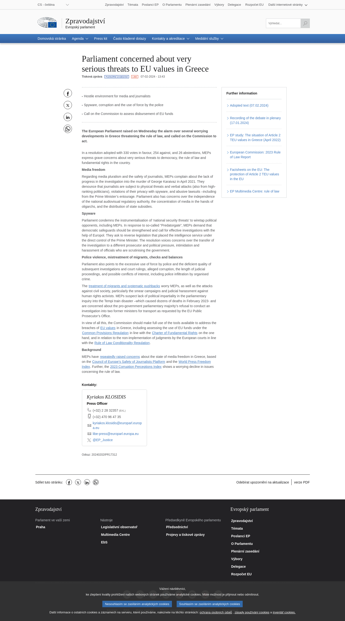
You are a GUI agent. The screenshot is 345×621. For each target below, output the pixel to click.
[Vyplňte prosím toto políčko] (288, 23)
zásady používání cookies (252, 616)
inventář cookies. (284, 616)
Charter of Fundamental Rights (174, 333)
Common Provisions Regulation (105, 333)
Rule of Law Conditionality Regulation (122, 343)
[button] (288, 4)
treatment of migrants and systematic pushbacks (124, 286)
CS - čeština (46, 4)
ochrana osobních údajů (216, 616)
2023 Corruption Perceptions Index (135, 367)
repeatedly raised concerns (120, 357)
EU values (108, 328)
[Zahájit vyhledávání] (305, 23)
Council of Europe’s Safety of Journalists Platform (128, 362)
